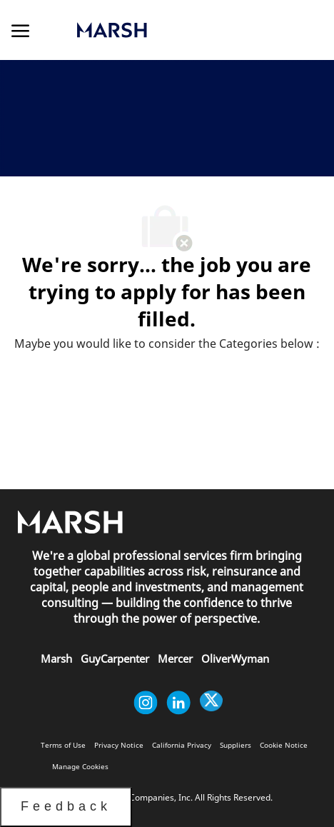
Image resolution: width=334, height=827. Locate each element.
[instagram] (145, 703)
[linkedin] (178, 703)
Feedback (66, 806)
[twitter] (211, 703)
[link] (162, 30)
